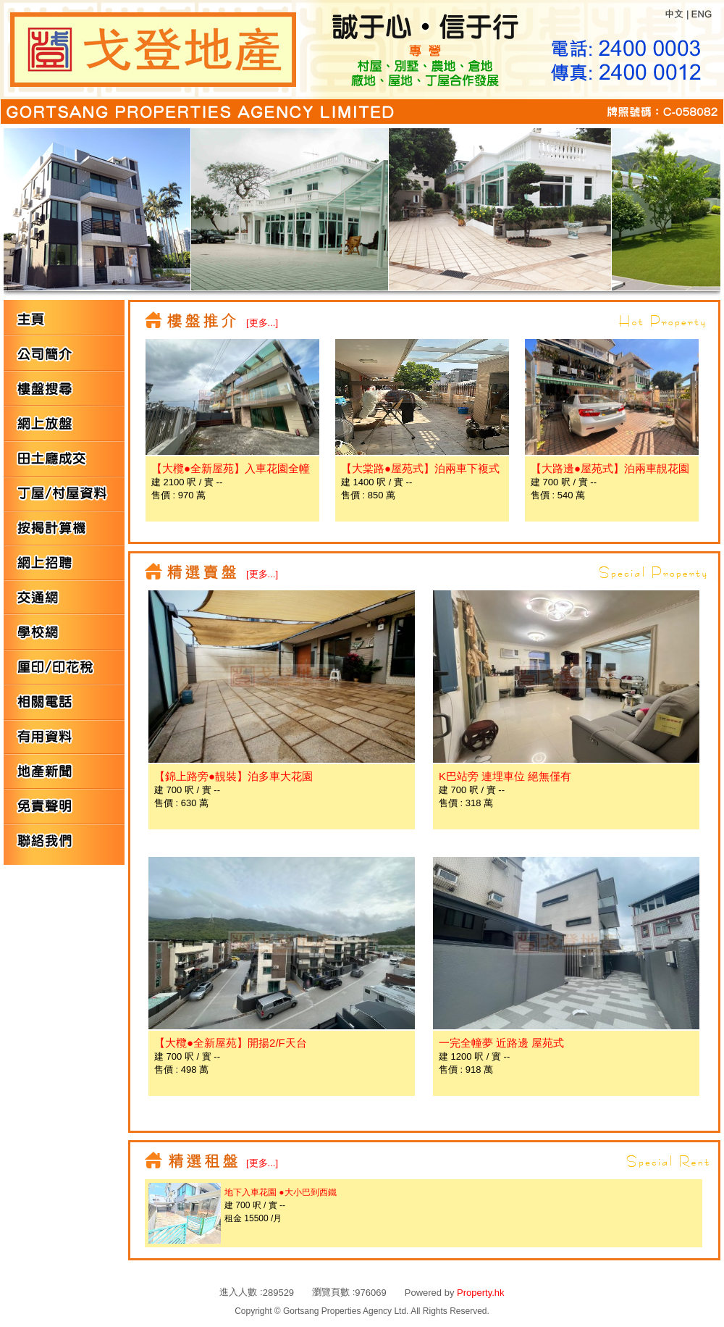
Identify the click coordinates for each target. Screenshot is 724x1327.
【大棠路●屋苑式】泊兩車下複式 (420, 468)
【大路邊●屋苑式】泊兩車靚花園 (610, 468)
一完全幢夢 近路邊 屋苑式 (501, 1043)
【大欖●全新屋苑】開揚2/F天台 (230, 1043)
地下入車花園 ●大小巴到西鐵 (280, 1192)
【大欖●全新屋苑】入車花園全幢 (230, 468)
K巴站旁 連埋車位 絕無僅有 (505, 776)
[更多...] (262, 322)
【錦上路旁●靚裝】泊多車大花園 (233, 776)
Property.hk (481, 1292)
